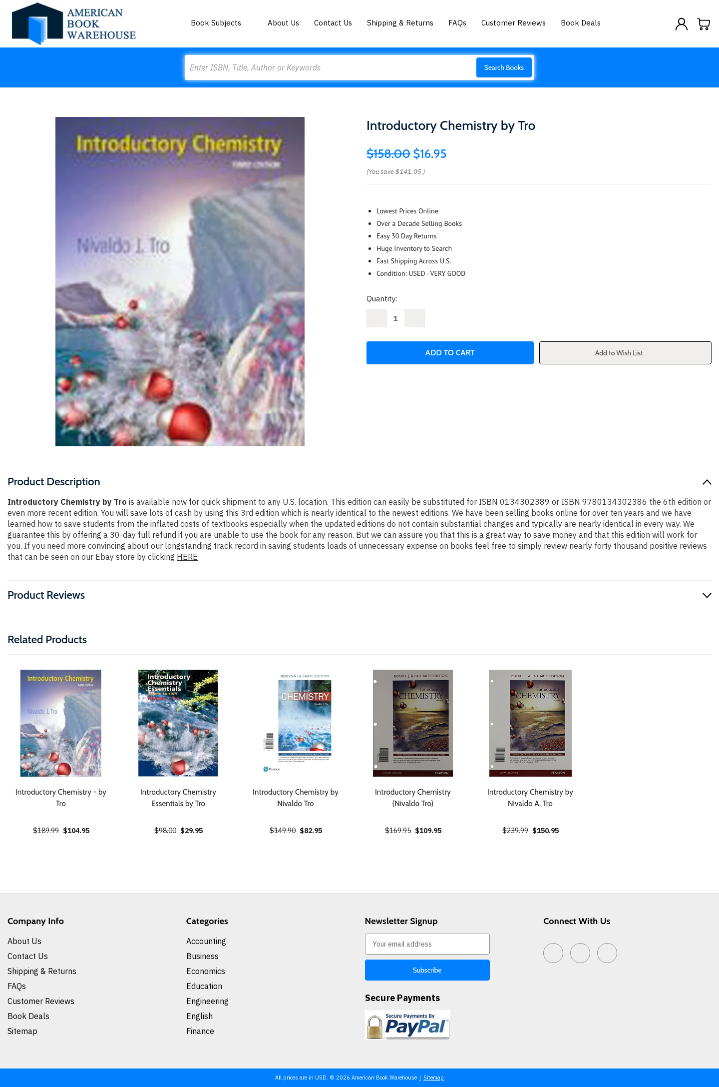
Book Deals (581, 22)
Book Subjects (222, 22)
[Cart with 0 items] (704, 23)
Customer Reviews (513, 22)
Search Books (504, 67)
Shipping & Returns (400, 22)
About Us (283, 22)
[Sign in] (681, 23)
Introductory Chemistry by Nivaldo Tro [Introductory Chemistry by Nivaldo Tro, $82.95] (296, 798)
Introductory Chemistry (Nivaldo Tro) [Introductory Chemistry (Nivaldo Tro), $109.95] (413, 798)
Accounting (206, 941)
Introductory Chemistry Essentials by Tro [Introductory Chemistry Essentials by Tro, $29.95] (178, 798)
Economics (205, 971)
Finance (200, 1031)
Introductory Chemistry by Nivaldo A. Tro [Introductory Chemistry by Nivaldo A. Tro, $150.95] (530, 798)
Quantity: (381, 298)
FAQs (457, 22)
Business (202, 956)
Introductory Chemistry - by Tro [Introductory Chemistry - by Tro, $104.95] (60, 798)
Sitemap (22, 1031)
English (199, 1016)
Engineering (207, 1001)
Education (204, 986)
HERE (187, 557)
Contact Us (333, 22)
